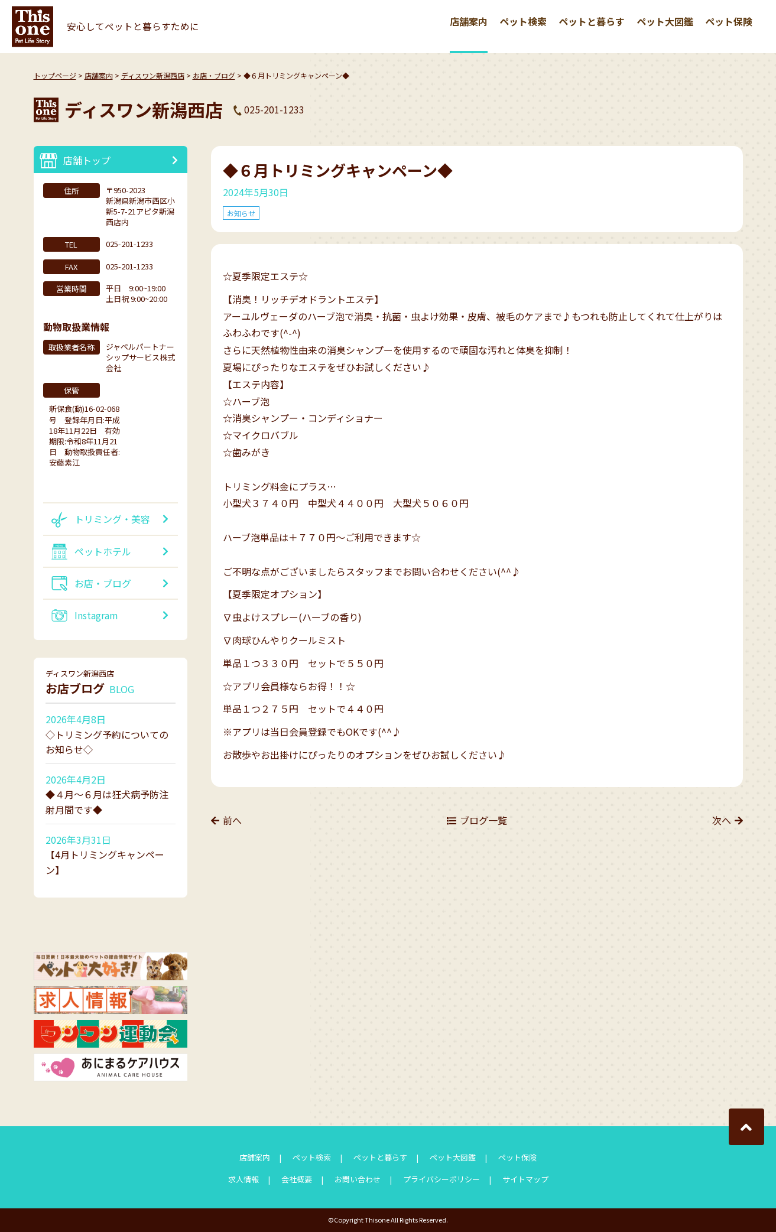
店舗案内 (469, 21)
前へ (232, 820)
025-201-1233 (274, 109)
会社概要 (296, 1179)
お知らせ (241, 213)
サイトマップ (525, 1179)
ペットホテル (102, 551)
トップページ (55, 75)
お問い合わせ (358, 1179)
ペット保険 (728, 21)
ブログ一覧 (483, 820)
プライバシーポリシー (441, 1179)
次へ (721, 820)
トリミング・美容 (112, 519)
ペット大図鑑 (665, 21)
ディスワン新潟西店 (152, 75)
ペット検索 (523, 21)
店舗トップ (87, 160)
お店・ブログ (214, 75)
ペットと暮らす (592, 21)
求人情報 (243, 1179)
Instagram (96, 615)
